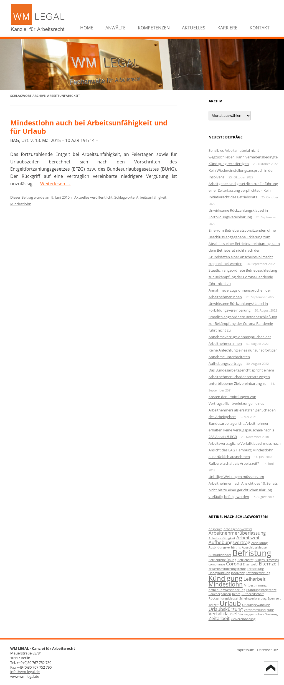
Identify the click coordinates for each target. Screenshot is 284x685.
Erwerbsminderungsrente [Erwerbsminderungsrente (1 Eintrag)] (227, 569)
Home (86, 28)
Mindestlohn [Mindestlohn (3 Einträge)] (226, 584)
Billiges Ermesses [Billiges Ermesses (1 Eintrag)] (267, 560)
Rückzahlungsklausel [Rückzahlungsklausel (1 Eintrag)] (223, 598)
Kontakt (260, 28)
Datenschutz (267, 649)
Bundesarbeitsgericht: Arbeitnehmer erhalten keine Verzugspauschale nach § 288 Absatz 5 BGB (241, 430)
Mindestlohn (20, 203)
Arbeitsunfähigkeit (151, 197)
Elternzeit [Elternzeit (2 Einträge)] (269, 563)
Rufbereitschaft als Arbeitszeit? (234, 463)
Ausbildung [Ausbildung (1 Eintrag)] (259, 543)
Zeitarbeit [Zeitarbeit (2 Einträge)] (219, 618)
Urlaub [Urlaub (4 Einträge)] (230, 603)
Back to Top (271, 667)
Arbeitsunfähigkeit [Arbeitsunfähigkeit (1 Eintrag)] (222, 538)
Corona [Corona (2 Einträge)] (234, 563)
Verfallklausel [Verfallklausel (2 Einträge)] (223, 613)
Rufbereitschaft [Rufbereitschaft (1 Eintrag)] (253, 594)
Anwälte (115, 28)
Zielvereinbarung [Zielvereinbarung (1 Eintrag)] (243, 619)
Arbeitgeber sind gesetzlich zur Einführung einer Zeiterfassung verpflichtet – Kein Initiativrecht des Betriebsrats (243, 190)
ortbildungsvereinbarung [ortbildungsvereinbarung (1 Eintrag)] (227, 590)
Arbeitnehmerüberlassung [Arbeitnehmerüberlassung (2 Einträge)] (237, 533)
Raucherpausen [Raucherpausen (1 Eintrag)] (220, 594)
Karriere (227, 28)
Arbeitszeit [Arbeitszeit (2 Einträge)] (248, 537)
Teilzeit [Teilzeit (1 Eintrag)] (214, 605)
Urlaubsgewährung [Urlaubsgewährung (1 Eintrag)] (256, 605)
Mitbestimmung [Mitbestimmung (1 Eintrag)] (255, 585)
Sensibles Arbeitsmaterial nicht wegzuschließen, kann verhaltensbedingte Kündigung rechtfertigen (243, 157)
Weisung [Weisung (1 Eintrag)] (271, 614)
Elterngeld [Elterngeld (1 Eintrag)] (250, 564)
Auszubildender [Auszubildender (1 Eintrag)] (220, 555)
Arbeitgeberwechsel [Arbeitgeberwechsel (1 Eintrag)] (238, 529)
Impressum (244, 649)
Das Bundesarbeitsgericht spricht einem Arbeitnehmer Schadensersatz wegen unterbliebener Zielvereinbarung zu (241, 377)
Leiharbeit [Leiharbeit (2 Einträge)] (254, 579)
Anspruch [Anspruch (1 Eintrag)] (215, 529)
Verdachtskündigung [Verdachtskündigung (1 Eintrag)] (259, 610)
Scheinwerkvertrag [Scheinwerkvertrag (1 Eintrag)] (253, 598)
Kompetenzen (154, 28)
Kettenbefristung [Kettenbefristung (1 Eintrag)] (258, 573)
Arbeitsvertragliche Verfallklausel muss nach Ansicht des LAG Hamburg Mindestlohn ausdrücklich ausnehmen (245, 450)
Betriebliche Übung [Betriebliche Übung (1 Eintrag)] (222, 560)
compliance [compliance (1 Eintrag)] (217, 564)
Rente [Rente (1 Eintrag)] (236, 594)
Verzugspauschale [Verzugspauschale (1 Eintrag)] (251, 614)
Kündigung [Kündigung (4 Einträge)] (225, 578)
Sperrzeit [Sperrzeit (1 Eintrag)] (274, 598)
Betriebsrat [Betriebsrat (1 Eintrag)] (245, 560)
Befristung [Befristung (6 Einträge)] (251, 552)
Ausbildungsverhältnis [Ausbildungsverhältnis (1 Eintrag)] (225, 547)
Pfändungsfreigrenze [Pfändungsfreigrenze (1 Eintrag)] (261, 590)
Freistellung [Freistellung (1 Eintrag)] (255, 569)
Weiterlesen (55, 184)
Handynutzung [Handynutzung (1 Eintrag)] (219, 573)
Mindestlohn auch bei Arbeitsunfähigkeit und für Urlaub (89, 127)
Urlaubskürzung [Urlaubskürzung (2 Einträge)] (226, 609)
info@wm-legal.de (25, 671)
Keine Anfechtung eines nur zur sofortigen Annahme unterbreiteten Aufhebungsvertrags (243, 357)
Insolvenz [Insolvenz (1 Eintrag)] (238, 573)
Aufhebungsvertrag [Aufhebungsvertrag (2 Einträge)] (229, 542)
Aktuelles (193, 28)
